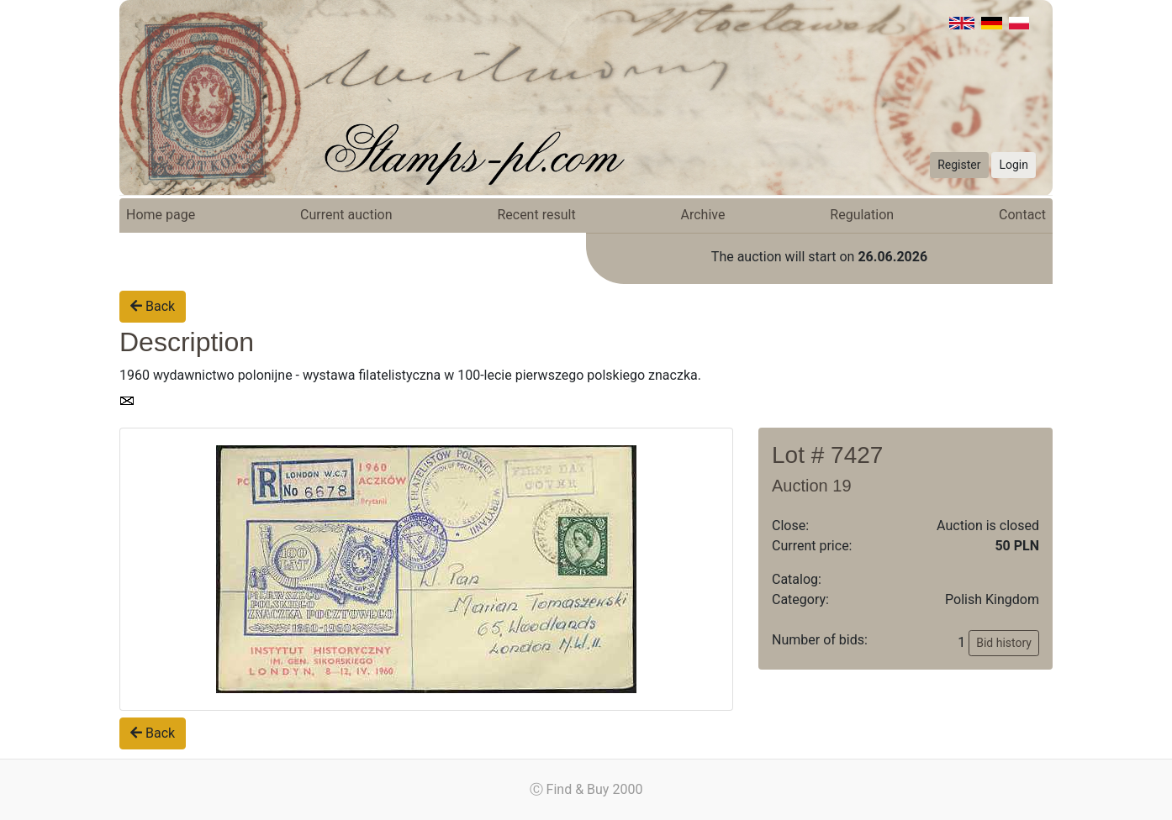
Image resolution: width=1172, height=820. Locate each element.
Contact (1022, 215)
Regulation (862, 215)
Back (152, 306)
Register (958, 164)
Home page (160, 215)
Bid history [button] (1004, 642)
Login (1013, 164)
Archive (703, 215)
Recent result (536, 215)
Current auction (346, 215)
